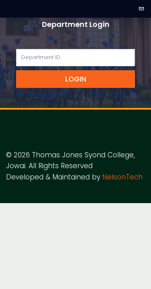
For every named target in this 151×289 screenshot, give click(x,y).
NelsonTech (122, 177)
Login (75, 79)
